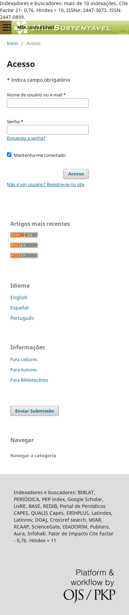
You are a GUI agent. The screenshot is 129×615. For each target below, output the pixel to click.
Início (12, 43)
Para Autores (23, 370)
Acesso (76, 173)
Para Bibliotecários (29, 380)
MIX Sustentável (35, 27)
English (19, 297)
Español (19, 307)
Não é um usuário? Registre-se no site (45, 184)
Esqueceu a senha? (26, 138)
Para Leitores (23, 359)
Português (22, 318)
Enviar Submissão (34, 411)
